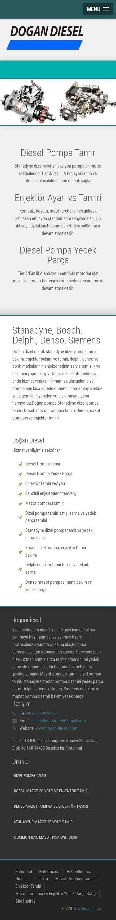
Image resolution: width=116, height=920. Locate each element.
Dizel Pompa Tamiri (30, 775)
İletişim (41, 878)
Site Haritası (26, 901)
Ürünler (21, 878)
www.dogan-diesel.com (56, 728)
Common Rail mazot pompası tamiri (46, 837)
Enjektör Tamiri (28, 886)
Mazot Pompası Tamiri (75, 878)
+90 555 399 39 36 (41, 713)
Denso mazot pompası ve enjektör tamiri (51, 806)
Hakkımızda (49, 871)
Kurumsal (23, 871)
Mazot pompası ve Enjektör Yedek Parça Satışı (55, 893)
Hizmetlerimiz (79, 871)
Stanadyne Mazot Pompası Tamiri (44, 821)
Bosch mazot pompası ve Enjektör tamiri (51, 790)
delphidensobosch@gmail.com (58, 720)
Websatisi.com (90, 908)
